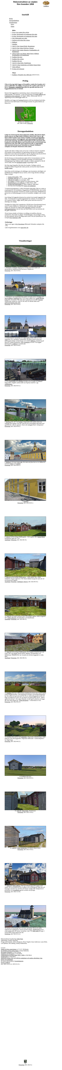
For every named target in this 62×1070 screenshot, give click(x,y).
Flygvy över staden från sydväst (20, 32)
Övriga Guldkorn (5, 962)
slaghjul (18, 463)
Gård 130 (9, 885)
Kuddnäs (9, 693)
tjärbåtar (21, 381)
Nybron (40, 381)
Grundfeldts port (17, 890)
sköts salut (35, 931)
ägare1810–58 (24, 227)
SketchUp (41, 137)
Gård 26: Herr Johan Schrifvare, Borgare (23, 48)
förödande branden (22, 162)
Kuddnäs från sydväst (18, 59)
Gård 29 (14, 848)
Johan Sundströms (22, 848)
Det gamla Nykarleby (6, 952)
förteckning (21, 224)
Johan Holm (25, 811)
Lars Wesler (14, 653)
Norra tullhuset (9, 298)
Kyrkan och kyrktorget (18, 69)
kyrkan (21, 422)
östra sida (19, 462)
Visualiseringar (13, 22)
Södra (39, 297)
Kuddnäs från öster (17, 57)
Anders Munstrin (12, 617)
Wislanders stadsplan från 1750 (18, 87)
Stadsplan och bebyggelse (7, 953)
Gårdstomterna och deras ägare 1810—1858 (12, 955)
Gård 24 (9, 652)
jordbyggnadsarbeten (10, 209)
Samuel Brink (41, 537)
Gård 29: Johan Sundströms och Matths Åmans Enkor (26, 65)
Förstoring (30, 123)
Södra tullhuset (16, 67)
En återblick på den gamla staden (9, 950)
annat (24, 134)
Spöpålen (14, 44)
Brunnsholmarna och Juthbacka (16, 183)
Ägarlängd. (8, 581)
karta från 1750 (34, 188)
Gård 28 (19, 811)
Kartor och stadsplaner (7, 959)
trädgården (24, 737)
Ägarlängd (7, 540)
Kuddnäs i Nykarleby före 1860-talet (22, 75)
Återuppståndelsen (14, 20)
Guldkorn (46, 6)
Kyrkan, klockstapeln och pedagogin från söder (24, 34)
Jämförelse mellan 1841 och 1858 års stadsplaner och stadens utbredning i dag (21, 958)
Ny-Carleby (11, 181)
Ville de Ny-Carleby (13, 180)
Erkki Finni (20, 939)
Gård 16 (9, 616)
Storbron (8, 422)
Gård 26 (8, 577)
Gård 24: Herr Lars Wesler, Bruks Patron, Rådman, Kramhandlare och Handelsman (25, 54)
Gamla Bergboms (23, 700)
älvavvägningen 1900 (15, 217)
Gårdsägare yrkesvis (22, 581)
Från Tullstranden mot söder (19, 38)
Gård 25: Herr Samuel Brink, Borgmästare (23, 46)
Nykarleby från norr (13, 178)
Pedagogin (16, 298)
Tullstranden (12, 381)
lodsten (12, 463)
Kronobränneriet (19, 961)
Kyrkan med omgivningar (15, 184)
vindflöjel (14, 343)
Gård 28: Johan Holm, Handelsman (21, 63)
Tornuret (40, 300)
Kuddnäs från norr (17, 61)
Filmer (12, 26)
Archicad (21, 100)
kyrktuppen (27, 342)
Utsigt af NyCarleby (13, 177)
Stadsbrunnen (36, 929)
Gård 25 (8, 537)
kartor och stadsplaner (30, 185)
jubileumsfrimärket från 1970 (12, 302)
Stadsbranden (4, 956)
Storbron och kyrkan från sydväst (21, 40)
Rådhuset (14, 42)
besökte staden (8, 168)
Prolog (11, 18)
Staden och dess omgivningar (8, 949)
